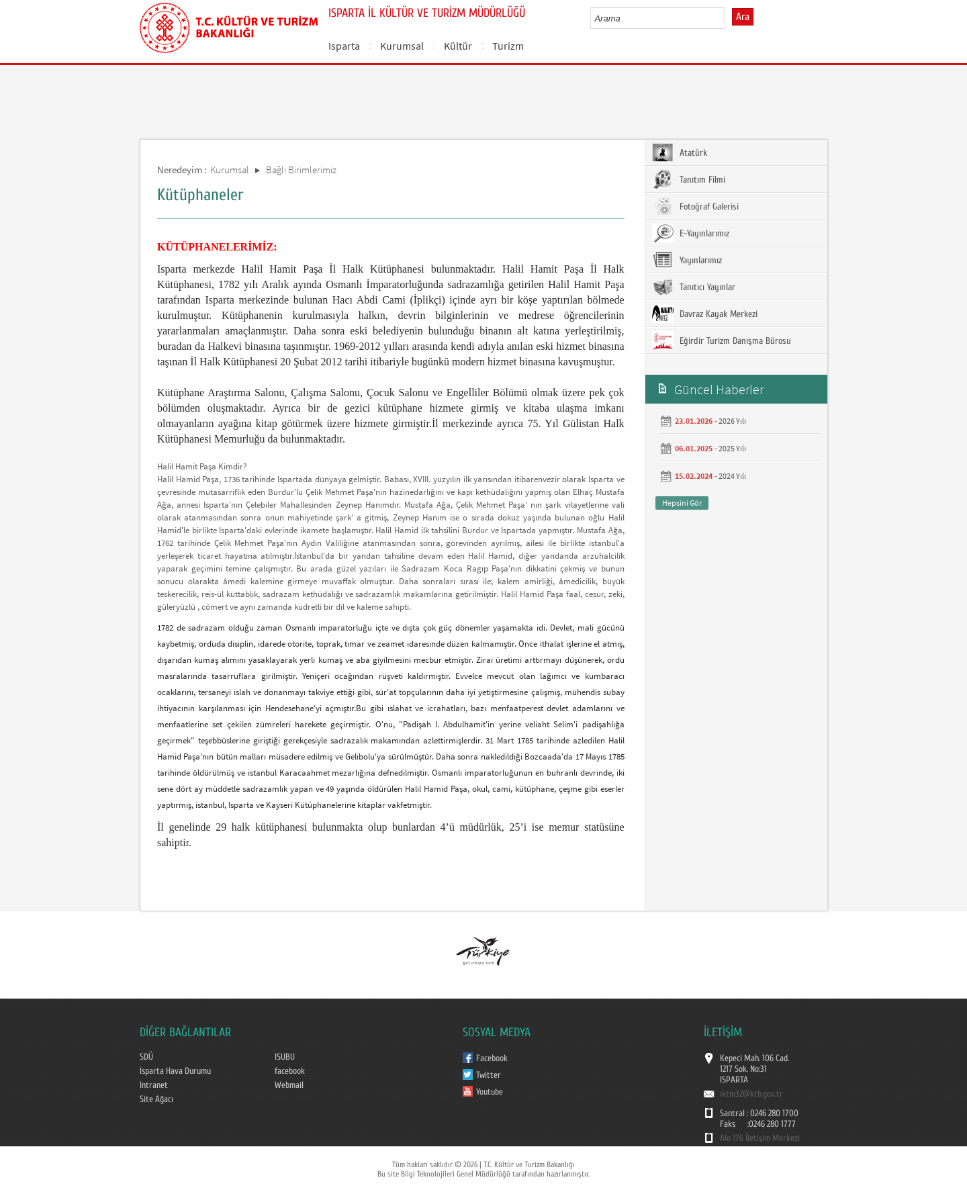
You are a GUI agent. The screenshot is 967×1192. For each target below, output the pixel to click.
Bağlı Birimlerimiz (301, 169)
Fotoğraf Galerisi (695, 206)
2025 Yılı (732, 448)
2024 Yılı (732, 476)
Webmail (289, 1085)
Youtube (489, 1092)
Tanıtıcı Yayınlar (693, 286)
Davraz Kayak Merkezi (704, 313)
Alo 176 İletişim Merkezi (760, 1138)
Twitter (488, 1075)
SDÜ (146, 1057)
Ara (742, 17)
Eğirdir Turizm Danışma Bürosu (721, 340)
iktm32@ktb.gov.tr (751, 1094)
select (729, 18)
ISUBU (285, 1057)
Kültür (458, 45)
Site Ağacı (156, 1099)
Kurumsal (402, 45)
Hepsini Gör (682, 503)
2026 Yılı (732, 421)
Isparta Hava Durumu (175, 1071)
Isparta (344, 45)
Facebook (492, 1058)
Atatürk (679, 152)
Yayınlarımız (687, 259)
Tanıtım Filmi (688, 179)
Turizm (508, 45)
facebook (290, 1071)
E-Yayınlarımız (690, 233)
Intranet (154, 1085)
